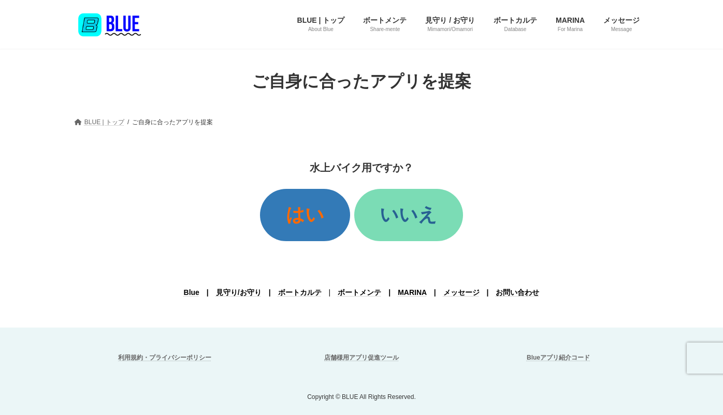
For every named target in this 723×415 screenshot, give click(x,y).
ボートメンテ (359, 292)
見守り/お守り (239, 292)
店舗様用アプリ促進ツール (361, 357)
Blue (191, 292)
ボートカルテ (300, 292)
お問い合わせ (517, 292)
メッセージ (461, 292)
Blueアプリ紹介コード (558, 357)
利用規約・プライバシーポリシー (164, 357)
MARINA (412, 292)
